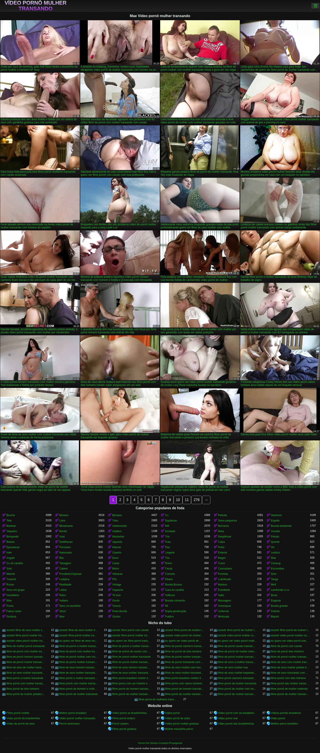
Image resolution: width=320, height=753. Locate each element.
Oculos (116, 616)
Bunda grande (279, 605)
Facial (168, 568)
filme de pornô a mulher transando (78, 646)
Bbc (61, 557)
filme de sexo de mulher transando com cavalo (26, 667)
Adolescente (119, 525)
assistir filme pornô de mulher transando (184, 630)
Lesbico (275, 552)
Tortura (116, 605)
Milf (167, 525)
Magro (222, 557)
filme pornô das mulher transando (290, 683)
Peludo (275, 536)
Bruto (274, 595)
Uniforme (223, 611)
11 (187, 500)
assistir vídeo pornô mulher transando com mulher (26, 640)
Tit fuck (116, 595)
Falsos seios (13, 611)
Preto (221, 547)
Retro (62, 595)
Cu (166, 515)
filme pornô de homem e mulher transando (78, 688)
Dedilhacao (66, 541)
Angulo (10, 557)
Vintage (116, 584)
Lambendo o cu (280, 589)
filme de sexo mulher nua (233, 667)
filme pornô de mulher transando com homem (184, 694)
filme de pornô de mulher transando (237, 651)
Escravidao (277, 568)
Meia (221, 531)
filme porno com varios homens (183, 683)
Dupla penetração (175, 611)
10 (178, 500)
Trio (167, 536)
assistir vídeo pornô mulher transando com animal (290, 635)
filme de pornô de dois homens (183, 651)
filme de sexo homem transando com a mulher (78, 667)
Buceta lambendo (281, 525)
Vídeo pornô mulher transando (36, 6)
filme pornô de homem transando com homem (184, 688)
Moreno (63, 515)
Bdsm (115, 568)
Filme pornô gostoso (124, 729)
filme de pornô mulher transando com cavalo (237, 656)
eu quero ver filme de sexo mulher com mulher (78, 640)
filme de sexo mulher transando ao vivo (26, 672)
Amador (275, 531)
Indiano (63, 600)
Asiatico (117, 531)
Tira (167, 557)
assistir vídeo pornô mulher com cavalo (237, 635)
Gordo (116, 600)
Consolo (170, 573)
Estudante (224, 589)
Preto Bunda (119, 611)
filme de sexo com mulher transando (290, 662)
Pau (167, 547)
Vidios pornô (172, 713)
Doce (115, 557)
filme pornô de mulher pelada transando (26, 694)
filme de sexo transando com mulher (290, 672)
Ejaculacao (13, 547)
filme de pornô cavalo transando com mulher (237, 646)
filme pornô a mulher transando (24, 678)
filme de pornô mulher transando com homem (26, 662)
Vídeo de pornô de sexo (20, 723)
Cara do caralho (174, 589)
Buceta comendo (175, 600)
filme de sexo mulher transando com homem (131, 672)
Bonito (63, 531)
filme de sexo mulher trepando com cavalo (237, 672)
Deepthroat (224, 536)
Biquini (275, 616)
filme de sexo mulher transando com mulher (184, 672)
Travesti (11, 579)
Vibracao (117, 573)
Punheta (223, 573)
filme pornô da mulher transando (237, 683)
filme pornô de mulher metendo (289, 688)
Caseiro (116, 552)
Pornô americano (69, 723)
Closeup (276, 563)
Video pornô (278, 718)
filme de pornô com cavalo (286, 646)
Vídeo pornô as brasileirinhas (129, 713)
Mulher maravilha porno (179, 729)
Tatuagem (65, 563)
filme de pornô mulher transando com (184, 656)
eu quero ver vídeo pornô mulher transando (237, 640)
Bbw (9, 600)
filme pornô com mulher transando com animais (78, 683)
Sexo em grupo (15, 589)
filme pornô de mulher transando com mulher (237, 694)
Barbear (11, 525)
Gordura (11, 616)
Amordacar (224, 605)
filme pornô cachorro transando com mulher (237, 678)
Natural (116, 547)
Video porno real (228, 718)
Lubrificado (224, 579)
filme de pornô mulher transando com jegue (78, 662)
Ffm (114, 579)
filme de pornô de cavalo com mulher (131, 651)
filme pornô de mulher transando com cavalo (131, 694)
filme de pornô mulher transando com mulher (131, 662)
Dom (273, 573)
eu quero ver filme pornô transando (131, 640)
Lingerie (170, 552)
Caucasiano (225, 568)
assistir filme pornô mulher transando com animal (78, 635)
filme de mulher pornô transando (25, 646)
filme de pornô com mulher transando (26, 651)
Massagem (224, 600)
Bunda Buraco (173, 584)
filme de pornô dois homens (287, 651)
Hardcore (276, 515)
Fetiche (275, 611)
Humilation (12, 595)
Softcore (170, 595)
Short (62, 611)
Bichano (117, 515)
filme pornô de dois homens (22, 688)
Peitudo (222, 515)
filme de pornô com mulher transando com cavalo (78, 651)
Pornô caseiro (120, 723)
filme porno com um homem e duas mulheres (131, 683)
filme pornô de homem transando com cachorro (131, 688)
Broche (10, 515)
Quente (275, 541)
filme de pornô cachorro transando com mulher (184, 646)
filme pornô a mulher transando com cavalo (78, 678)
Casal (115, 563)
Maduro (222, 584)
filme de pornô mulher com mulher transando (78, 656)
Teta (9, 520)
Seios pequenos (227, 520)
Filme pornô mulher (17, 713)
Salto (221, 595)
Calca (221, 541)
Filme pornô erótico (123, 718)
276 (197, 500)
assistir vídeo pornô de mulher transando (184, 635)
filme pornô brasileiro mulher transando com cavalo (184, 678)
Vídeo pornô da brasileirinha (23, 718)
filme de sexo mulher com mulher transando (184, 667)
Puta (168, 541)
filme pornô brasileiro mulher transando (131, 678)
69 (166, 605)
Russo (10, 584)
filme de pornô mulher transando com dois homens (290, 656)
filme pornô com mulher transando (26, 683)
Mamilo (10, 573)
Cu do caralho (14, 563)
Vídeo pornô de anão (177, 718)
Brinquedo (12, 536)
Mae (273, 557)
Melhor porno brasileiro (73, 713)
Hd (272, 547)
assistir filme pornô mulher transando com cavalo (131, 635)
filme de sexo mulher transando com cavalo (78, 672)
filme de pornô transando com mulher (184, 662)
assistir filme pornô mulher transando (26, 635)
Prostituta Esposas (70, 573)
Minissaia (223, 616)
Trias (115, 520)
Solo (9, 568)
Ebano (169, 579)
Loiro (62, 520)
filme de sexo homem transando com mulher (131, 667)
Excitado (170, 531)
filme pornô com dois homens (288, 678)
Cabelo (63, 568)
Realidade (65, 584)
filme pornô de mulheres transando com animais (158, 699)
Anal (62, 536)
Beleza (10, 541)
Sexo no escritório (70, 605)
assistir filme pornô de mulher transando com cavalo (290, 630)
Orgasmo (117, 589)
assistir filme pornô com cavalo (130, 630)
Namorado (65, 552)
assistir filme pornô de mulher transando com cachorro (237, 630)
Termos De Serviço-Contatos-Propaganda (160, 743)
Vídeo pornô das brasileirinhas (236, 723)
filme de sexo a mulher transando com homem (237, 662)
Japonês (117, 541)
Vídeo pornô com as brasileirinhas (237, 713)
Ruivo (168, 563)
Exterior (222, 552)
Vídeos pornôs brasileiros (286, 713)
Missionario (66, 525)
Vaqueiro (11, 531)
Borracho (223, 525)
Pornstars (65, 547)
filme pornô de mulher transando (78, 694)
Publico (169, 616)
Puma (9, 605)
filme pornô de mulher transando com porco (290, 694)
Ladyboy (64, 579)
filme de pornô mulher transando (131, 656)
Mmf (273, 584)
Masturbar (118, 536)
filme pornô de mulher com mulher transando (237, 688)
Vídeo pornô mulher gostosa (182, 723)
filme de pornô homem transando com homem (26, 656)
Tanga (274, 579)
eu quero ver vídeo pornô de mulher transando (184, 640)
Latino (63, 589)
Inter (9, 552)
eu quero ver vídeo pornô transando (290, 640)
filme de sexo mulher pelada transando (290, 667)
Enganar (276, 600)
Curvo (221, 563)
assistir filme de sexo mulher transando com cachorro (78, 630)
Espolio (275, 520)
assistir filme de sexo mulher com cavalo (26, 630)
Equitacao (171, 520)
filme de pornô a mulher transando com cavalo (131, 646)
